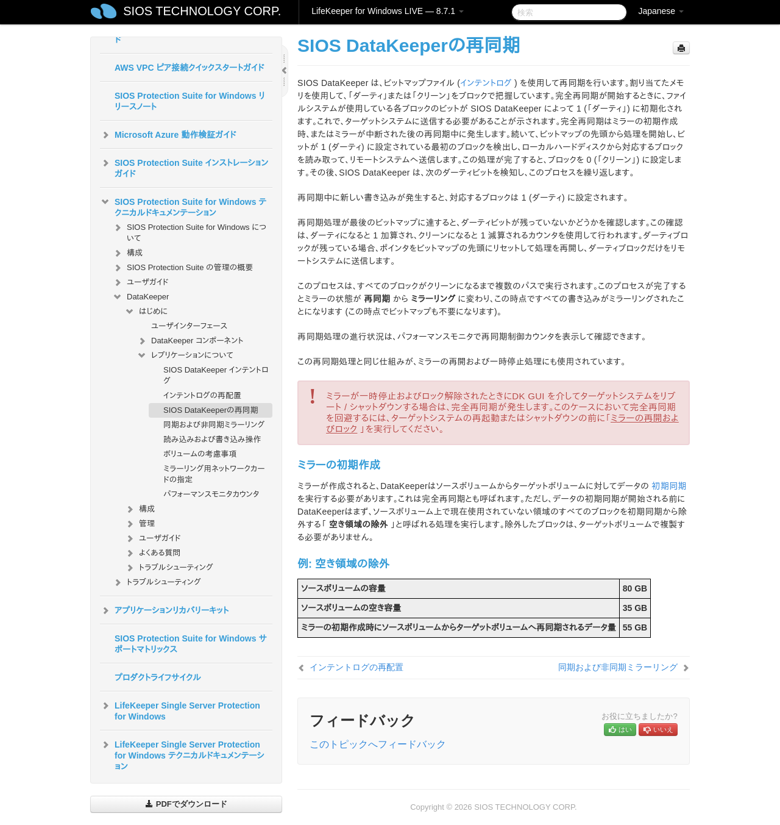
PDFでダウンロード (186, 804)
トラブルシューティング (168, 567)
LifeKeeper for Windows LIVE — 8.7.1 (387, 11)
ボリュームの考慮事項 (200, 454)
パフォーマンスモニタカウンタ (211, 494)
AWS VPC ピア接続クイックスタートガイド (189, 68)
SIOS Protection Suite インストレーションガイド (184, 167)
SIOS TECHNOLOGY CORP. (202, 11)
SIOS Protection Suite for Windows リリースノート (190, 101)
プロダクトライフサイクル (158, 677)
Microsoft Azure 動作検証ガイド (168, 134)
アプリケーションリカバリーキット (164, 610)
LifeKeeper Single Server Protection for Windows (180, 709)
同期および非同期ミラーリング (213, 424)
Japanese (661, 11)
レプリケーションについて (184, 355)
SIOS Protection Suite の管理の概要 (182, 267)
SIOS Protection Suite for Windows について (189, 231)
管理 (139, 523)
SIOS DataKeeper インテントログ (215, 375)
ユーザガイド (140, 282)
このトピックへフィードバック (378, 744)
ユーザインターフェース (189, 325)
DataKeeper (140, 297)
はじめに (146, 311)
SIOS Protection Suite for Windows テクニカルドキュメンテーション (183, 206)
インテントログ (485, 83)
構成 (127, 253)
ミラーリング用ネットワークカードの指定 (214, 474)
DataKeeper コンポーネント (190, 341)
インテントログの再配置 (202, 395)
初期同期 (668, 486)
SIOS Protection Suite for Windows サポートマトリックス (191, 644)
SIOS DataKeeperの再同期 (210, 410)
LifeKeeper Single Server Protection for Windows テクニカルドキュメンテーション (182, 754)
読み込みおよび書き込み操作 (212, 439)
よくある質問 (152, 553)
